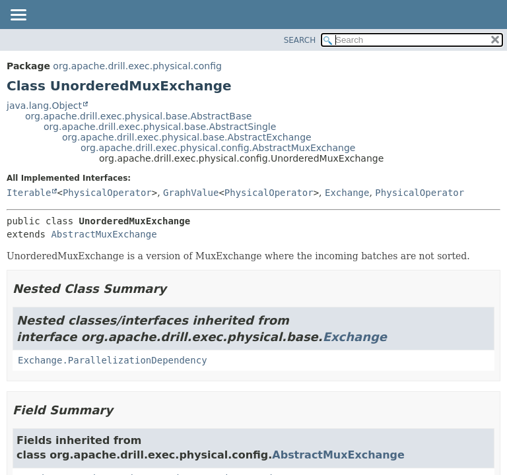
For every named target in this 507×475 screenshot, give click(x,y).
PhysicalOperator (107, 192)
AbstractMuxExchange (103, 234)
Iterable (29, 192)
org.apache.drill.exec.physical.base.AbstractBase (138, 116)
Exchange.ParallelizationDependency (112, 360)
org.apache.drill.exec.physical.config (137, 66)
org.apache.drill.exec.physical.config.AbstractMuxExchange (218, 147)
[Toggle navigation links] (18, 16)
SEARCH (300, 40)
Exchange (347, 192)
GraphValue (191, 192)
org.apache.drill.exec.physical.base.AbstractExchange (187, 137)
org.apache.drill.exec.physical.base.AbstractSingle (160, 126)
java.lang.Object (44, 105)
